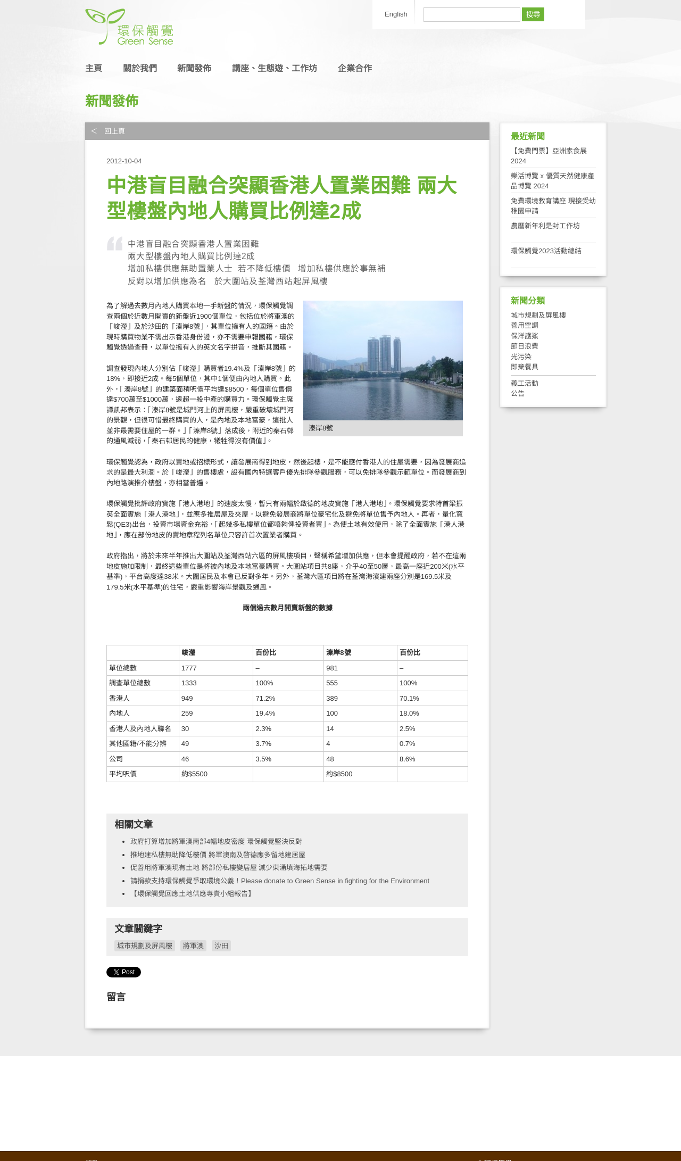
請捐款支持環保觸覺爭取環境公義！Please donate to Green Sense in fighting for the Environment (279, 881)
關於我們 (140, 68)
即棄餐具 (524, 367)
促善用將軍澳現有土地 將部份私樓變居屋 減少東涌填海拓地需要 (229, 868)
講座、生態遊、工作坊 (274, 68)
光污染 (521, 357)
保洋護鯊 (524, 336)
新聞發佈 (194, 68)
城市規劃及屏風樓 (144, 946)
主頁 (93, 68)
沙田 (221, 946)
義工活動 (524, 383)
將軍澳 (193, 946)
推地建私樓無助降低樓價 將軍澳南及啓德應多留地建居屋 (217, 855)
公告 (518, 393)
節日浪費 (524, 346)
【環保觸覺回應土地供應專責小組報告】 (192, 894)
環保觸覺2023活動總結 (546, 251)
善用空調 (524, 325)
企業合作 (355, 68)
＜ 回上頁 (107, 131)
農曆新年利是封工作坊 (545, 226)
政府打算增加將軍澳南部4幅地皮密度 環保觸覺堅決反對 (216, 841)
